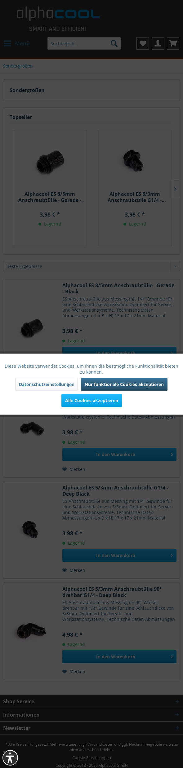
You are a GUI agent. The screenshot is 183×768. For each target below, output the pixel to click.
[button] (10, 758)
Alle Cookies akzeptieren (91, 400)
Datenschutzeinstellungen (46, 384)
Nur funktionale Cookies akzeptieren (124, 384)
